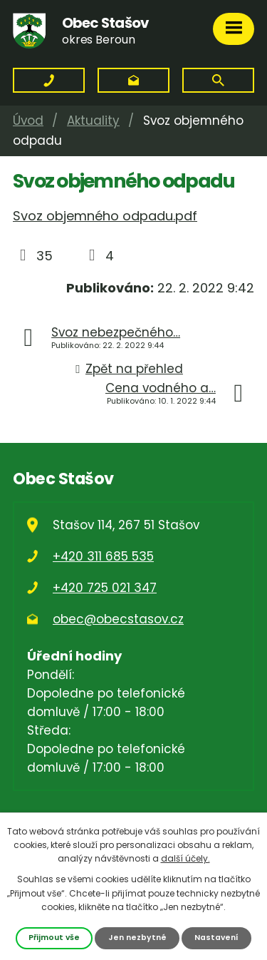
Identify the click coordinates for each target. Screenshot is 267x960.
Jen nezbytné (137, 937)
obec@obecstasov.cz (118, 619)
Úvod (28, 120)
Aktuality (93, 120)
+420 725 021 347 (105, 587)
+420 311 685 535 (103, 556)
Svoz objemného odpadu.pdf (105, 216)
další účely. (185, 858)
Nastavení (216, 937)
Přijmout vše (54, 937)
